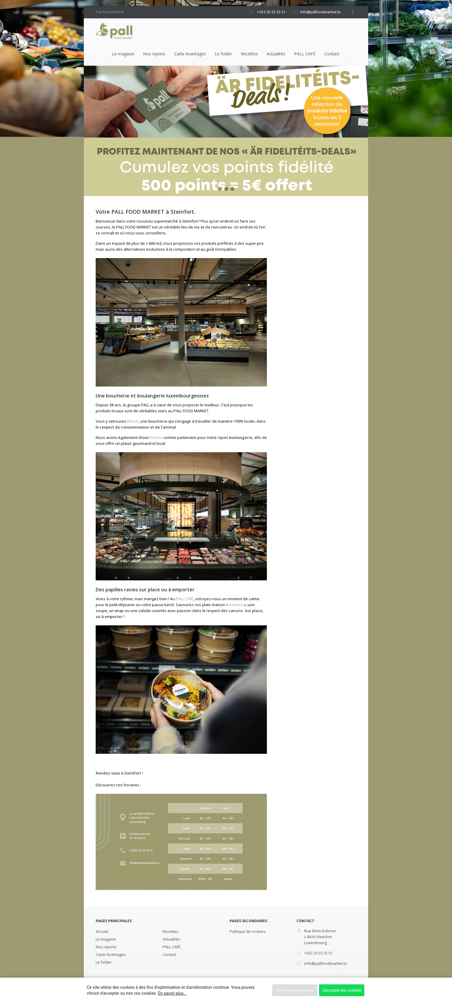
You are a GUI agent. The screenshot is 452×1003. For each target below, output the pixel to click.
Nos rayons (154, 54)
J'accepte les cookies (341, 990)
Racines (236, 604)
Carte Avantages (190, 54)
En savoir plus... (172, 993)
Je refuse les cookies (294, 990)
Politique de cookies (248, 931)
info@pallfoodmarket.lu (320, 12)
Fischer (156, 437)
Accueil (102, 931)
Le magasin (123, 54)
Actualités (276, 54)
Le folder (223, 54)
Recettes (249, 54)
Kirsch (132, 421)
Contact (331, 54)
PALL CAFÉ (304, 54)
